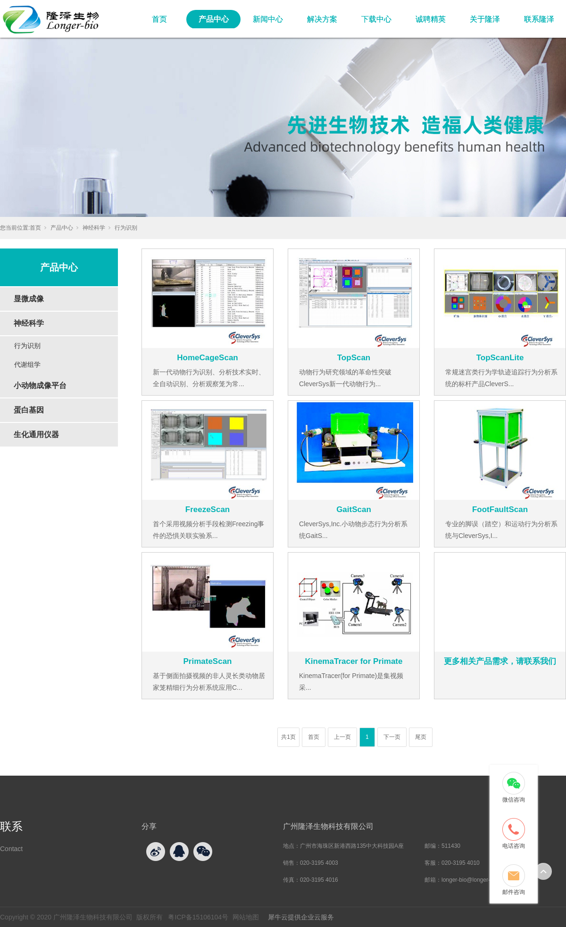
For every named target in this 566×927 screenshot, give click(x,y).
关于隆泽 (485, 19)
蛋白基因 (29, 410)
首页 (159, 19)
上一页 (342, 737)
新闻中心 (268, 19)
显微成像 (29, 299)
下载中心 (376, 19)
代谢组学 (27, 364)
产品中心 (214, 19)
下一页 (391, 737)
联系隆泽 (539, 19)
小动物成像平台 (40, 385)
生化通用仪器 (36, 434)
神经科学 (94, 227)
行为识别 (126, 227)
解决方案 (322, 19)
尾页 (420, 737)
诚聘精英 (431, 19)
